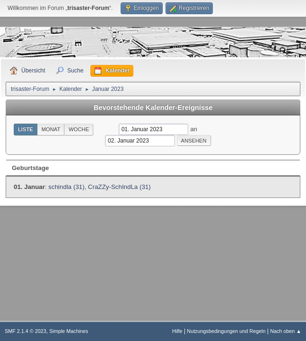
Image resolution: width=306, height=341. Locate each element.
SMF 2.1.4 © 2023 (25, 331)
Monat (51, 129)
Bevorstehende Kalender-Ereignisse (153, 107)
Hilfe (177, 331)
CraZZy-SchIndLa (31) (119, 186)
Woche (79, 129)
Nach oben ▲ (285, 331)
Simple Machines (68, 331)
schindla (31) (66, 186)
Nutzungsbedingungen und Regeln (226, 331)
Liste (25, 129)
